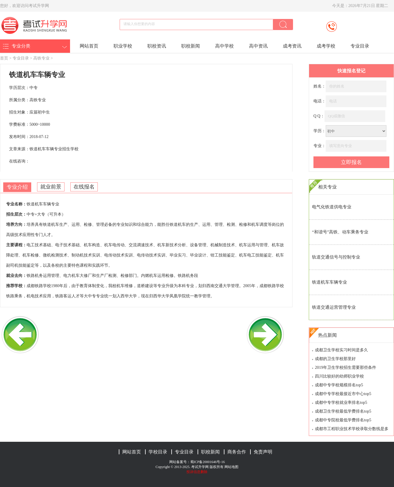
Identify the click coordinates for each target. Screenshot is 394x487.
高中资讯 (258, 45)
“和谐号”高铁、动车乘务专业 (340, 232)
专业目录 (360, 45)
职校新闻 (190, 45)
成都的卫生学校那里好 (335, 359)
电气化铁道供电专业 (331, 207)
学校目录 (158, 451)
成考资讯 (292, 45)
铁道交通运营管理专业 (334, 307)
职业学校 (123, 45)
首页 (4, 58)
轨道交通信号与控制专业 (336, 257)
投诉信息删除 (197, 472)
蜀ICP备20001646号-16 (207, 462)
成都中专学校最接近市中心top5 (343, 394)
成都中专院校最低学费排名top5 (343, 420)
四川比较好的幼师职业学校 (339, 376)
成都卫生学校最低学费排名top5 (343, 411)
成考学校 (326, 45)
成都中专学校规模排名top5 (339, 385)
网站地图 (231, 467)
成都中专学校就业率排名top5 (341, 402)
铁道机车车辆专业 (329, 282)
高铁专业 (41, 58)
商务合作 (236, 451)
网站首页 (89, 45)
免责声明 (263, 451)
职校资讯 (156, 45)
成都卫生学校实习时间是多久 (341, 350)
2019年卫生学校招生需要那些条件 (345, 367)
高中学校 (224, 45)
